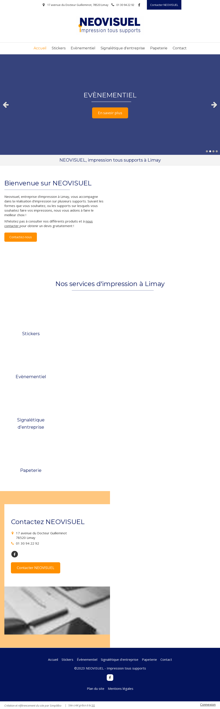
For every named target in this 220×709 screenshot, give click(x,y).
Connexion (208, 704)
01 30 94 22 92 (27, 543)
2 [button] (210, 151)
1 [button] (207, 151)
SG (93, 705)
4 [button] (217, 151)
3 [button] (213, 151)
